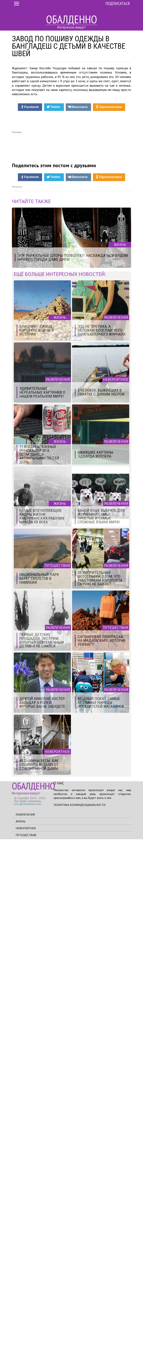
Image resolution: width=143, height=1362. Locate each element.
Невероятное (26, 1350)
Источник (17, 709)
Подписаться (117, 3)
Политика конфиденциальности (79, 1327)
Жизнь (21, 1344)
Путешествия (26, 1357)
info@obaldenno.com (28, 1326)
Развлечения (25, 1337)
